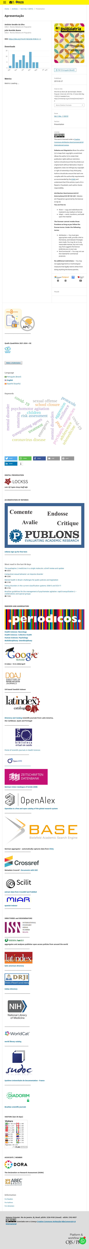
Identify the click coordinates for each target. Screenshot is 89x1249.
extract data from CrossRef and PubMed (21, 892)
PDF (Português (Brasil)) (66, 70)
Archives (15, 9)
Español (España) (14, 384)
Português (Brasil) (14, 377)
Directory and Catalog (13, 718)
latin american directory (14, 966)
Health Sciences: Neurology (16, 632)
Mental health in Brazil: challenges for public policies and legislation (31, 580)
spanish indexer (11, 905)
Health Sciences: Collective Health (18, 635)
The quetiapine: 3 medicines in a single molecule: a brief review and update (34, 568)
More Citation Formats (64, 105)
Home (7, 9)
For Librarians (9, 1206)
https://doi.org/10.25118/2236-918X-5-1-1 (25, 39)
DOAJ (51, 849)
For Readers (9, 1199)
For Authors (9, 1202)
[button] (11, 458)
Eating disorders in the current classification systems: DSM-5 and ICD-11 (33, 586)
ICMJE (73, 179)
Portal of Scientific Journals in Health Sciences (22, 750)
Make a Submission (13, 363)
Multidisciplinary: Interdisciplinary (18, 640)
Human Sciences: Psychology (16, 638)
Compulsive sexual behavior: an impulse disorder (24, 574)
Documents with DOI (29, 870)
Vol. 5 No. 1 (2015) (27, 9)
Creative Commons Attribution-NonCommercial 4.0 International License (68, 142)
